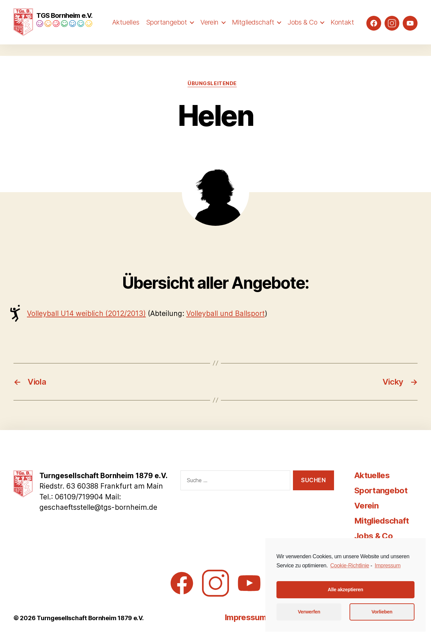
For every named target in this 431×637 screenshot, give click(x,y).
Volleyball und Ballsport (225, 313)
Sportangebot (166, 29)
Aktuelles (125, 29)
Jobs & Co (302, 29)
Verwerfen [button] (309, 611)
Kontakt (342, 29)
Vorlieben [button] (381, 611)
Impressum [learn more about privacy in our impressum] (388, 565)
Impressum (245, 617)
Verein (209, 29)
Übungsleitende (212, 83)
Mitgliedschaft (253, 29)
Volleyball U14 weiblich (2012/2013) (86, 313)
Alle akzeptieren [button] (345, 589)
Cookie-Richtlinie (349, 565)
